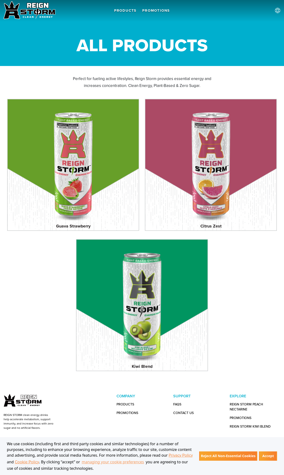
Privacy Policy (181, 455)
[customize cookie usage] (98, 470)
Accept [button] (268, 456)
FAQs (177, 404)
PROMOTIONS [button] (156, 10)
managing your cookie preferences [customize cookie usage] (113, 462)
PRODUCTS (125, 10)
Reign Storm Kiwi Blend (250, 426)
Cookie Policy (27, 462)
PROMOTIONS (127, 412)
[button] (95, 469)
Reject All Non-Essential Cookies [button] (228, 456)
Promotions (240, 417)
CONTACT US (183, 412)
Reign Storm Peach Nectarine (246, 407)
